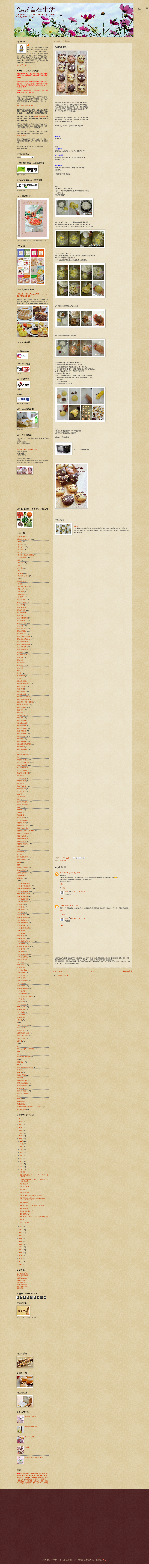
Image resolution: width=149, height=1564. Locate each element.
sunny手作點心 (21, 1282)
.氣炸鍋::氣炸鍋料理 (23, 802)
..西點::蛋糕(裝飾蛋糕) (23, 644)
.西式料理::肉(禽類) (22, 765)
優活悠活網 (20, 1288)
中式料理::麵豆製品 (22, 954)
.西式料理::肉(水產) (22, 760)
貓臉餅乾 (22, 1189)
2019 (20, 1138)
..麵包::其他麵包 (21, 720)
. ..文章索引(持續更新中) (24, 539)
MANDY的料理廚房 (22, 1286)
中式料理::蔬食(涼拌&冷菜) (25, 941)
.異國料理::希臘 (21, 836)
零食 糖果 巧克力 (42, 1475)
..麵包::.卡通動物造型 (23, 683)
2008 (20, 1258)
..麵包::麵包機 (21, 747)
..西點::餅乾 (62, 860)
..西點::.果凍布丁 (22, 599)
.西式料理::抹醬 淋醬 (23, 773)
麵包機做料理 (21, 1101)
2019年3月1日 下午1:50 (78, 918)
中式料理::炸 (20, 907)
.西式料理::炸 (21, 775)
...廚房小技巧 (21, 589)
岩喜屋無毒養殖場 (22, 1284)
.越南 (18, 849)
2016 (20, 1235)
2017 (20, 1232)
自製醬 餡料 (21, 1481)
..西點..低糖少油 (21, 665)
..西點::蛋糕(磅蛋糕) (23, 649)
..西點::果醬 (20, 626)
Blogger (105, 1560)
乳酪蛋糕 (29, 1481)
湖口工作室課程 (21, 1075)
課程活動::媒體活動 (22, 1083)
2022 (20, 1130)
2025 (20, 1121)
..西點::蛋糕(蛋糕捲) (23, 641)
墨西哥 (19, 1096)
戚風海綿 (36, 1481)
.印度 (18, 757)
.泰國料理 (20, 807)
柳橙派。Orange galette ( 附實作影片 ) (31, 1195)
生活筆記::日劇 (21, 1028)
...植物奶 (19, 584)
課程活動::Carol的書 (23, 1093)
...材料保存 (20, 568)
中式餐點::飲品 (21, 986)
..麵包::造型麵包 (21, 728)
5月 (21, 1161)
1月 (21, 1226)
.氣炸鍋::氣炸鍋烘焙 (23, 804)
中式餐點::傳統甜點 (22, 988)
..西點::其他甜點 (21, 620)
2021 (20, 1133)
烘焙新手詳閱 (34, 1473)
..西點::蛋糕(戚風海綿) (23, 639)
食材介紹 (42, 1473)
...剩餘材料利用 (21, 581)
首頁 (92, 971)
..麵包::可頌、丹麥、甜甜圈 (25, 702)
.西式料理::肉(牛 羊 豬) (23, 762)
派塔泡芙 (20, 1479)
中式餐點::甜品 (21, 975)
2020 (20, 1136)
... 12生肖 (20, 552)
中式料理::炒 (20, 904)
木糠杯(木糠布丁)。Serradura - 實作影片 (32, 1205)
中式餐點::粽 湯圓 (22, 993)
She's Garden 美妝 (22, 1273)
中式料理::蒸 (20, 936)
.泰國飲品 (20, 812)
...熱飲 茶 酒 (20, 591)
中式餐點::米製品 (22, 970)
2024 (20, 1124)
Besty (62, 873)
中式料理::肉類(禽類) (23, 891)
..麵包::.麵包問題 (22, 694)
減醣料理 (19, 1072)
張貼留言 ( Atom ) (62, 975)
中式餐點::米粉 (21, 967)
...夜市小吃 (20, 573)
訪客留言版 (20, 1062)
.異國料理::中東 (21, 823)
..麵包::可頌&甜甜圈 (23, 704)
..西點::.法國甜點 (22, 602)
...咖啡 (19, 570)
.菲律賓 (19, 846)
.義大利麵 (20, 854)
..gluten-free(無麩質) (23, 754)
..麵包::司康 (20, 710)
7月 (21, 1155)
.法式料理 (20, 794)
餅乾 (33, 1483)
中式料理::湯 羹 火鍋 (23, 928)
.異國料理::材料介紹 (23, 838)
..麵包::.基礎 (20, 689)
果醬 (46, 1477)
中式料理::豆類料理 (22, 901)
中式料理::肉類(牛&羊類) (24, 888)
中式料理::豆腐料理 (22, 899)
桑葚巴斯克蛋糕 (29, 1437)
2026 (20, 1118)
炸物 (18, 1054)
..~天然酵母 (20, 597)
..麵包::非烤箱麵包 (22, 723)
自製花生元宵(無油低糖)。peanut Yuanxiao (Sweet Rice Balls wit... (32, 1198)
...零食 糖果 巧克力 (22, 586)
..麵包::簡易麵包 (21, 741)
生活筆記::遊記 (21, 1038)
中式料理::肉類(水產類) (24, 886)
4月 (21, 1164)
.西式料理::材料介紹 (23, 767)
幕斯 (42, 1481)
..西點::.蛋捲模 (21, 610)
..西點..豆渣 (20, 668)
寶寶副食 (34, 1477)
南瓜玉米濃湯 (24, 1208)
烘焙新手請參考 (21, 135)
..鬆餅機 (19, 673)
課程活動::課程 (21, 1088)
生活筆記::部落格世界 (23, 1033)
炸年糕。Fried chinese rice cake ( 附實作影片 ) (34, 1217)
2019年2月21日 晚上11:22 (72, 873)
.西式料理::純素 (21, 778)
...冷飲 (19, 565)
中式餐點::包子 (21, 965)
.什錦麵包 (45, 1483)
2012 (20, 1247)
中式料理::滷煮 (21, 933)
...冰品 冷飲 (20, 563)
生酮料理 (19, 1041)
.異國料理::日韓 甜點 (23, 833)
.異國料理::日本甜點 (23, 828)
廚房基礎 (26, 1473)
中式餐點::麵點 (21, 1014)
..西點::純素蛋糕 (21, 634)
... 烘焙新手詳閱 (21, 557)
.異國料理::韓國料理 (23, 844)
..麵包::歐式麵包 (21, 736)
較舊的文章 (127, 971)
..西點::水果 (20, 615)
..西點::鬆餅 (20, 657)
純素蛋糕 (43, 1479)
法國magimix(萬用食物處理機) (26, 1049)
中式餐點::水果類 (22, 959)
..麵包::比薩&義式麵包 (23, 697)
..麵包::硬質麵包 (21, 731)
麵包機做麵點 (21, 1104)
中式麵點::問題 (21, 1017)
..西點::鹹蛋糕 (21, 662)
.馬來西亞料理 (21, 817)
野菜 (18, 1064)
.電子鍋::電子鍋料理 (23, 857)
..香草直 (19, 670)
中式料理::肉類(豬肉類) (24, 894)
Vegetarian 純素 (21, 1109)
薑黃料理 (19, 1099)
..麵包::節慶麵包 (21, 733)
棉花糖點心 (20, 1070)
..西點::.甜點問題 (22, 607)
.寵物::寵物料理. (21, 870)
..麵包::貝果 (20, 718)
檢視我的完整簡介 (22, 65)
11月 (21, 1144)
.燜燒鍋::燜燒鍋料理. (23, 867)
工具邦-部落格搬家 (22, 1275)
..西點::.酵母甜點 (22, 612)
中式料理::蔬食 (21, 938)
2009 (20, 1255)
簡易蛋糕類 (28, 1479)
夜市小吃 (25, 1475)
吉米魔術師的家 (21, 1280)
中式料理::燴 (20, 951)
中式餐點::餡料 (21, 1007)
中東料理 (19, 1020)
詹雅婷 (76, 526)
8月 (21, 1152)
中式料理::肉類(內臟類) (24, 883)
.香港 (18, 799)
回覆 (61, 884)
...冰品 (19, 560)
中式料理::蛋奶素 (22, 920)
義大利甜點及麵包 (22, 1080)
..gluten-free (20, 752)
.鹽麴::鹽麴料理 (21, 875)
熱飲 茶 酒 (32, 1475)
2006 (20, 1264)
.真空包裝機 (20, 815)
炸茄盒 (27, 1447)
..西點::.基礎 (20, 605)
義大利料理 (20, 1078)
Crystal (62, 905)
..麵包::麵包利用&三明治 (24, 744)
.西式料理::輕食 (21, 791)
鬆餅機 (39, 1483)
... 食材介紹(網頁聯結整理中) (25, 555)
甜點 (39, 1477)
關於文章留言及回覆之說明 (25, 105)
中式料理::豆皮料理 (22, 896)
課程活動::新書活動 (22, 1085)
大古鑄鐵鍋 (20, 878)
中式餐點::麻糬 (21, 978)
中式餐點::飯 (20, 983)
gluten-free (20, 1477)
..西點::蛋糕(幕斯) (22, 647)
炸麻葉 (22, 1219)
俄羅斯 (19, 1051)
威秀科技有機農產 (22, 1279)
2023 (20, 1127)
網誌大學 (19, 1277)
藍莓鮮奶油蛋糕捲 (30, 1416)
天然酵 (27, 1477)
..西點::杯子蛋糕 (21, 623)
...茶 (18, 578)
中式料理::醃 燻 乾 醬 (23, 946)
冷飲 (18, 1046)
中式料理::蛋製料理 (22, 923)
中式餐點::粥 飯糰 (22, 980)
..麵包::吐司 (20, 712)
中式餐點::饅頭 (21, 1009)
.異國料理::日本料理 (23, 825)
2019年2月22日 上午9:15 (72, 905)
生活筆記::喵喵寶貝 (22, 1036)
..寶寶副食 (20, 678)
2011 (20, 1250)
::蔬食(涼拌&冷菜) (22, 536)
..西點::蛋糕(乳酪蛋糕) (23, 636)
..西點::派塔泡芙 (21, 628)
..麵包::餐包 (20, 739)
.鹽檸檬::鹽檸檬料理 (23, 873)
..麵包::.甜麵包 (21, 691)
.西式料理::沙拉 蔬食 (23, 770)
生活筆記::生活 (21, 1030)
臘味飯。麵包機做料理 (26, 1211)
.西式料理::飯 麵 (21, 786)
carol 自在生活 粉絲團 (40, 116)
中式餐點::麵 (20, 1012)
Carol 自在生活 (36, 9)
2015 (20, 1238)
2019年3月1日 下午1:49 (78, 891)
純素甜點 (36, 1479)
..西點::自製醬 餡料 (22, 618)
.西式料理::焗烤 (21, 781)
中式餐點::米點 (21, 972)
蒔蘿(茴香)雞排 (24, 1186)
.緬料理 (19, 862)
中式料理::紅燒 (21, 909)
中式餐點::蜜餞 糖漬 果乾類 (25, 996)
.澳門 (18, 865)
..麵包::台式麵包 (21, 707)
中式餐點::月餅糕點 (22, 957)
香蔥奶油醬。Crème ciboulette (34, 1457)
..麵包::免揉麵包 (21, 715)
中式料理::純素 (21, 915)
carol (66, 891)
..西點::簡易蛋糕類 (22, 654)
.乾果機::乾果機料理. (23, 820)
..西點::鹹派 (20, 660)
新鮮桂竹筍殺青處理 (31, 1426)
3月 (21, 1167)
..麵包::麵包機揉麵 (22, 749)
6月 (21, 1158)
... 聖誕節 (19, 544)
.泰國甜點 (20, 810)
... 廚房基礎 (20, 549)
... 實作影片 (20, 547)
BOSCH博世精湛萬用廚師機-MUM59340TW (30, 1106)
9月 (21, 1149)
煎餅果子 (22, 1172)
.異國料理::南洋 (21, 841)
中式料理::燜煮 (21, 949)
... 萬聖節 (19, 542)
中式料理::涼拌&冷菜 (23, 917)
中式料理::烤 (20, 912)
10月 (21, 1147)
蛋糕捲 (22, 1483)
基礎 (42, 1477)
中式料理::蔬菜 (21, 943)
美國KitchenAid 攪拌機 (23, 1056)
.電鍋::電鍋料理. (21, 859)
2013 (20, 1244)
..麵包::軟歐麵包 (21, 725)
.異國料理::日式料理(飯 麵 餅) (25, 831)
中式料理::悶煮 (21, 925)
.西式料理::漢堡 (21, 789)
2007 (20, 1261)
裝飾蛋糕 (28, 1483)
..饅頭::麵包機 (21, 676)
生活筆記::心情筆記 (22, 1025)
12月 (21, 1141)
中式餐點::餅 (20, 1001)
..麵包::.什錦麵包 (22, 681)
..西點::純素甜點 (21, 631)
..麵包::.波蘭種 (21, 686)
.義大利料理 (20, 852)
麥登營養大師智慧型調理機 (25, 1067)
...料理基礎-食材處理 (23, 576)
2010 (20, 1253)
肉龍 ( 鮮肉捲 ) (24, 1222)
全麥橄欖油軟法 (24, 1214)
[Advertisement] (92, 671)
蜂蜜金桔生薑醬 (24, 1192)
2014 (20, 1241)
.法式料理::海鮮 (21, 796)
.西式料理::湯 (21, 783)
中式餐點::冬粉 (21, 962)
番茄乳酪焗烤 (24, 1202)
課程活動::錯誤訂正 (22, 1091)
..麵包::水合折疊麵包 (23, 699)
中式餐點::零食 (21, 991)
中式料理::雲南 (21, 930)
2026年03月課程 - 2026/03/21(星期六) (28, 449)
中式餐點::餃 (20, 999)
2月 (21, 1169)
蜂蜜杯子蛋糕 (24, 1184)
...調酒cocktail (21, 594)
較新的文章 (57, 971)
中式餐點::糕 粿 (21, 1004)
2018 (20, 1230)
